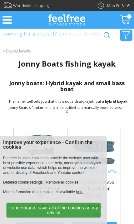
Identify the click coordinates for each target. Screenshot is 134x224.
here (79, 192)
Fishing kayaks (18, 51)
